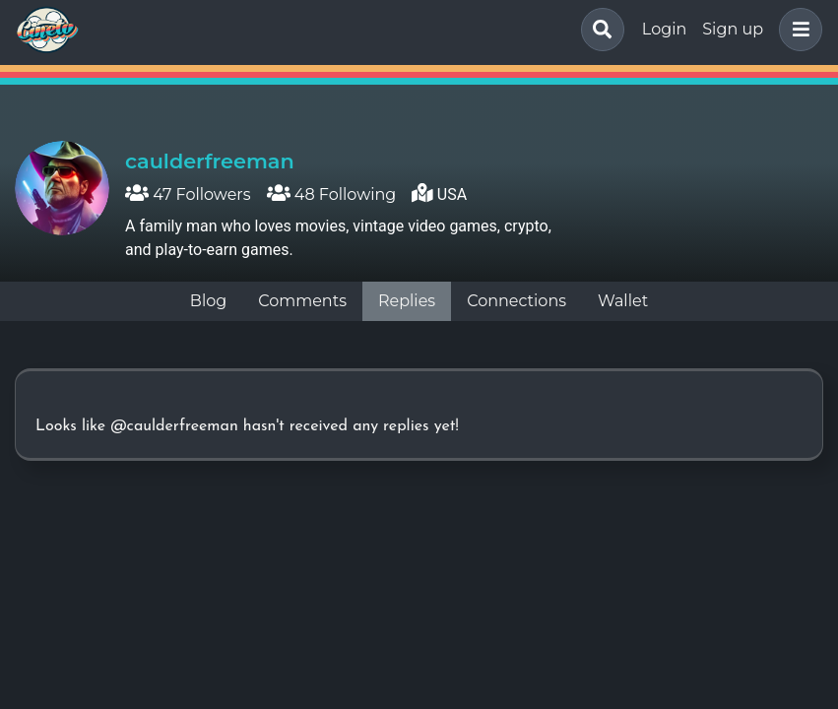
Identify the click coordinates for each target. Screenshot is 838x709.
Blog (208, 300)
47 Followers (188, 194)
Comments (302, 300)
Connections (516, 300)
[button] (796, 29)
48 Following (332, 194)
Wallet (623, 300)
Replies (406, 300)
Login (664, 29)
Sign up (732, 29)
